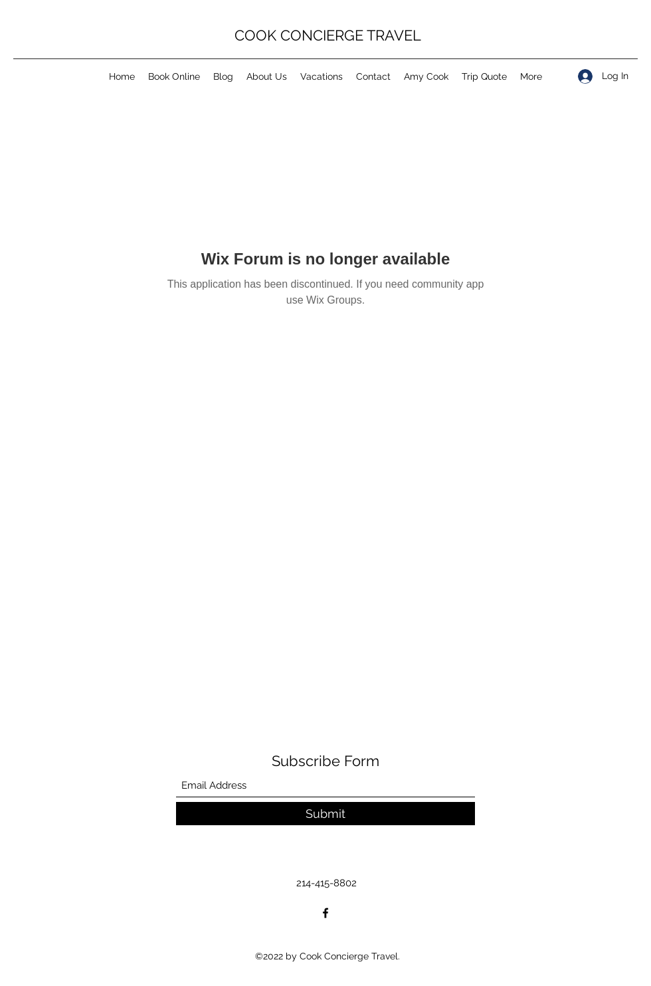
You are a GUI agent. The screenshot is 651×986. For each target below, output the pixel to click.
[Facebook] (325, 913)
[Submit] (325, 813)
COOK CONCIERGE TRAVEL (327, 35)
